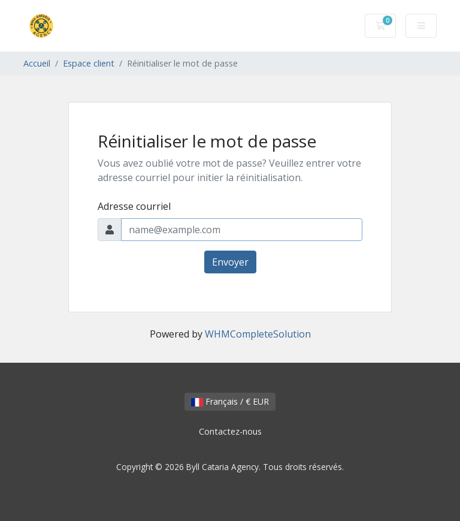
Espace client (88, 63)
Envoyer (230, 262)
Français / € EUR (230, 401)
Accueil (36, 63)
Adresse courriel (134, 206)
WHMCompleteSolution (258, 334)
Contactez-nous (230, 431)
